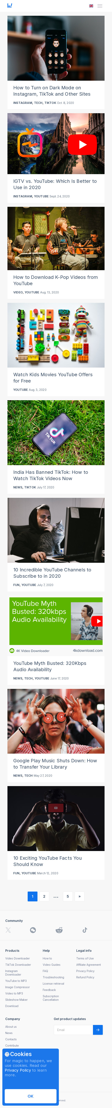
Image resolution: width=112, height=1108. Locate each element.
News (17, 487)
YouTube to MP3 (16, 980)
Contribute (12, 1045)
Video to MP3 (14, 993)
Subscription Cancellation (51, 997)
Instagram (22, 103)
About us (11, 1026)
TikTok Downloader (18, 964)
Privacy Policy (18, 1070)
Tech (38, 103)
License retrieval (53, 983)
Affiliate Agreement (88, 964)
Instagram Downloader (13, 972)
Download (11, 1006)
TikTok (50, 103)
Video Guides (51, 964)
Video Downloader (17, 958)
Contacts (11, 1039)
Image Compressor (17, 987)
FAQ (45, 971)
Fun (16, 585)
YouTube (41, 196)
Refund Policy (85, 977)
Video (18, 292)
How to (47, 958)
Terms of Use (85, 958)
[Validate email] (98, 1030)
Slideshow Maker (16, 999)
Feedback (49, 990)
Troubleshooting (53, 977)
